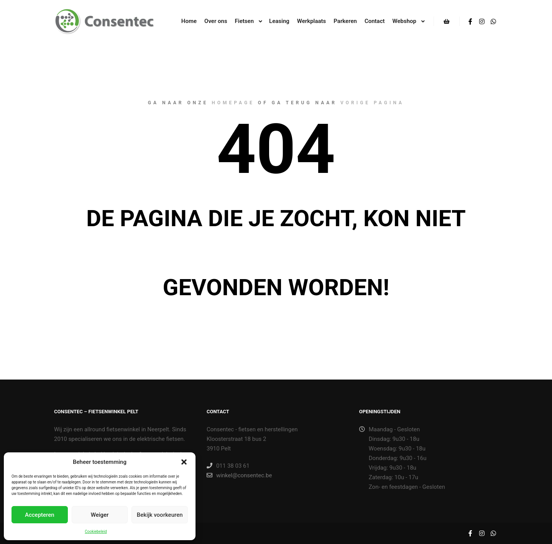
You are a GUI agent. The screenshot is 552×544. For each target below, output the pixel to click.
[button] (184, 462)
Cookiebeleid (96, 531)
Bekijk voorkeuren (160, 514)
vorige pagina (372, 102)
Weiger (100, 514)
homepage (233, 102)
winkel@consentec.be (239, 475)
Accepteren (39, 514)
